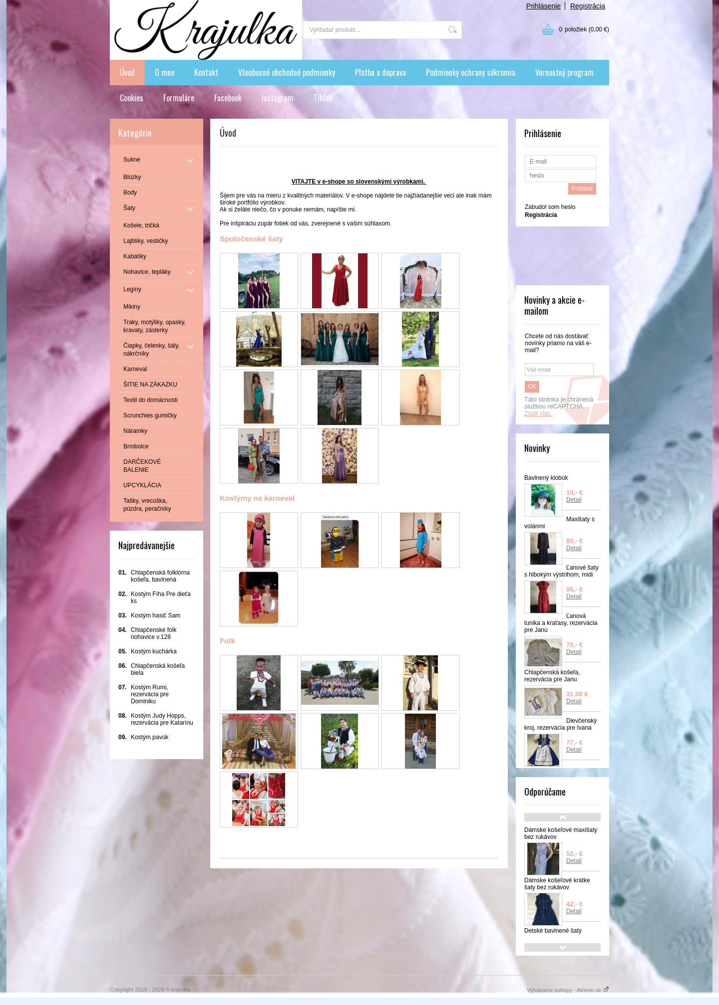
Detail (574, 499)
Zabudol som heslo (550, 206)
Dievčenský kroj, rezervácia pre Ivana (560, 724)
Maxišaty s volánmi (559, 523)
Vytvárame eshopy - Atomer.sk (568, 990)
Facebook (228, 98)
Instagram (278, 98)
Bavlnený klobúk (546, 477)
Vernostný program (564, 72)
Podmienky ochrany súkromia (470, 72)
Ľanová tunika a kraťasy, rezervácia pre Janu (560, 622)
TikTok (323, 98)
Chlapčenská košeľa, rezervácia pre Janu (552, 676)
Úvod (127, 72)
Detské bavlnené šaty (553, 930)
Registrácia (587, 6)
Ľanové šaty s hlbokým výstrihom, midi (561, 571)
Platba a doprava (380, 72)
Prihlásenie (543, 6)
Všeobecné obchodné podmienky (286, 72)
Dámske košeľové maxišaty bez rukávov (560, 833)
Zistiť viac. (538, 413)
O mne (164, 72)
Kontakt (206, 72)
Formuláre (178, 98)
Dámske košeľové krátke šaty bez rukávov (557, 884)
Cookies (131, 98)
